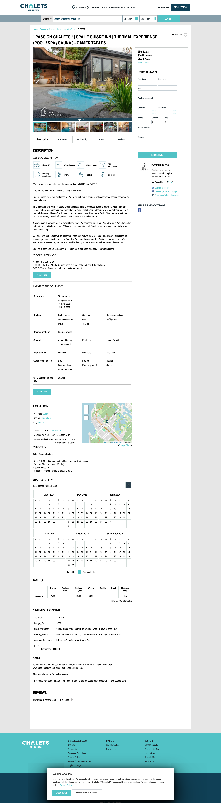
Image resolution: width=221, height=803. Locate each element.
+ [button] (86, 407)
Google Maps (125, 445)
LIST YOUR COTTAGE (180, 7)
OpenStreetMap (116, 442)
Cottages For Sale (152, 749)
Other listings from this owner (167, 194)
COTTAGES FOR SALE (117, 7)
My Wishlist (149, 761)
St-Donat (42, 422)
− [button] (86, 411)
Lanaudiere (46, 418)
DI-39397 (81, 29)
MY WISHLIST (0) (82, 7)
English (71, 765)
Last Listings (150, 753)
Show (170, 182)
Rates (102, 139)
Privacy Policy (74, 757)
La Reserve (55, 430)
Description (42, 139)
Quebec (45, 413)
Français (79, 765)
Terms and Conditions (77, 753)
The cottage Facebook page (166, 191)
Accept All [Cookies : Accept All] (61, 792)
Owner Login (111, 749)
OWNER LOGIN (163, 7)
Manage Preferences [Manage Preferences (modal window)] (87, 792)
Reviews (122, 139)
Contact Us (72, 749)
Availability (82, 139)
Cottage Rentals (151, 744)
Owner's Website (162, 187)
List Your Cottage (113, 744)
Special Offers (150, 757)
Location (62, 139)
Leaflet (106, 442)
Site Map (71, 744)
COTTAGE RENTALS (99, 7)
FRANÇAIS (131, 7)
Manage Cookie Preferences (79, 761)
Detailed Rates (143, 62)
